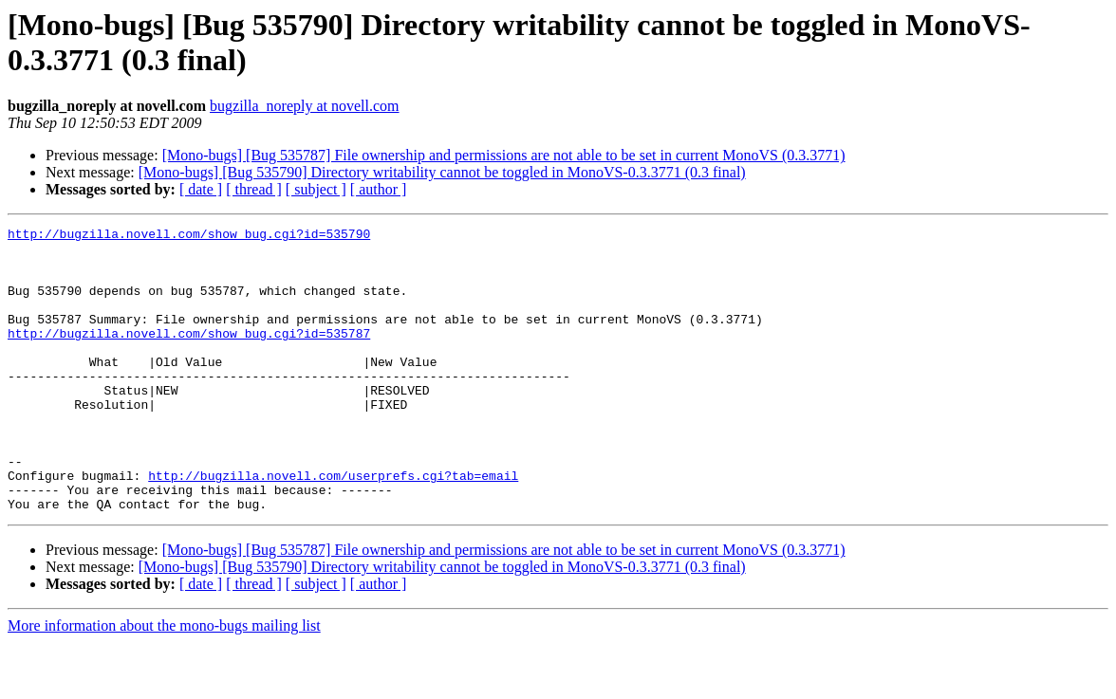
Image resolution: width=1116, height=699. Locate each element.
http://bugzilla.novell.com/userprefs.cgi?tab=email (333, 526)
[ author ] (378, 189)
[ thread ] (254, 189)
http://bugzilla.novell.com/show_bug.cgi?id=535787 (189, 355)
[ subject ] (316, 189)
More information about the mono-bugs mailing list (164, 682)
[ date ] (200, 189)
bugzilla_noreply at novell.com (305, 106)
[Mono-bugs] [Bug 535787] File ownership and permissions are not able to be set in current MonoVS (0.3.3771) (504, 155)
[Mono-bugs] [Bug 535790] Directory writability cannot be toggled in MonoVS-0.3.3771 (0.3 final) (442, 172)
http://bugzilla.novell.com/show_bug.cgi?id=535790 (189, 236)
